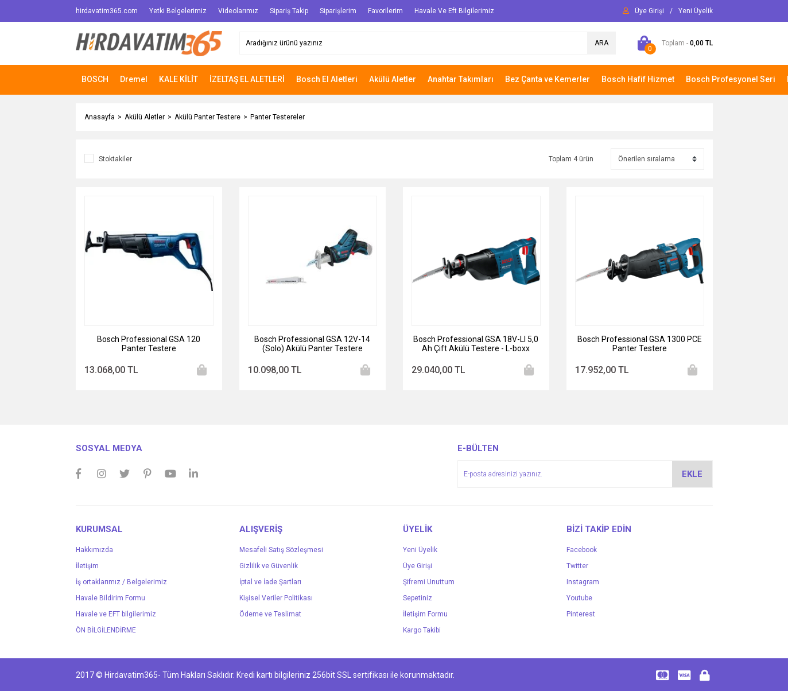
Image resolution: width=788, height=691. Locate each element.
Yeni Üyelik (420, 550)
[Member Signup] (695, 11)
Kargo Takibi (422, 630)
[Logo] (149, 43)
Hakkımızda (94, 550)
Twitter (577, 566)
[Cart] (673, 43)
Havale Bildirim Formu (110, 598)
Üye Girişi (417, 566)
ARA (601, 43)
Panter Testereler (277, 117)
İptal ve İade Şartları (270, 582)
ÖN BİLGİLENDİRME (106, 630)
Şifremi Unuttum (429, 582)
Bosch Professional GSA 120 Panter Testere (148, 344)
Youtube (579, 598)
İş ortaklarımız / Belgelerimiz (121, 582)
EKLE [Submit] (692, 474)
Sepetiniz (417, 598)
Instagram (582, 582)
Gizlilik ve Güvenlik (268, 566)
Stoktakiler (115, 159)
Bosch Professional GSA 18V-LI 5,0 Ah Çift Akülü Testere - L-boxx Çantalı (475, 344)
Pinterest (580, 614)
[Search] (427, 43)
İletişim (87, 566)
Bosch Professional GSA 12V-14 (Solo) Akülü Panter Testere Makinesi (312, 344)
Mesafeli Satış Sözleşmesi (281, 550)
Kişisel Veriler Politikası (276, 598)
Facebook (581, 550)
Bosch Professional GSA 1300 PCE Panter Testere (639, 344)
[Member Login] (649, 11)
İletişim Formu (425, 614)
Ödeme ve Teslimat (270, 614)
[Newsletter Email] (585, 474)
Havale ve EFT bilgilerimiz (116, 614)
